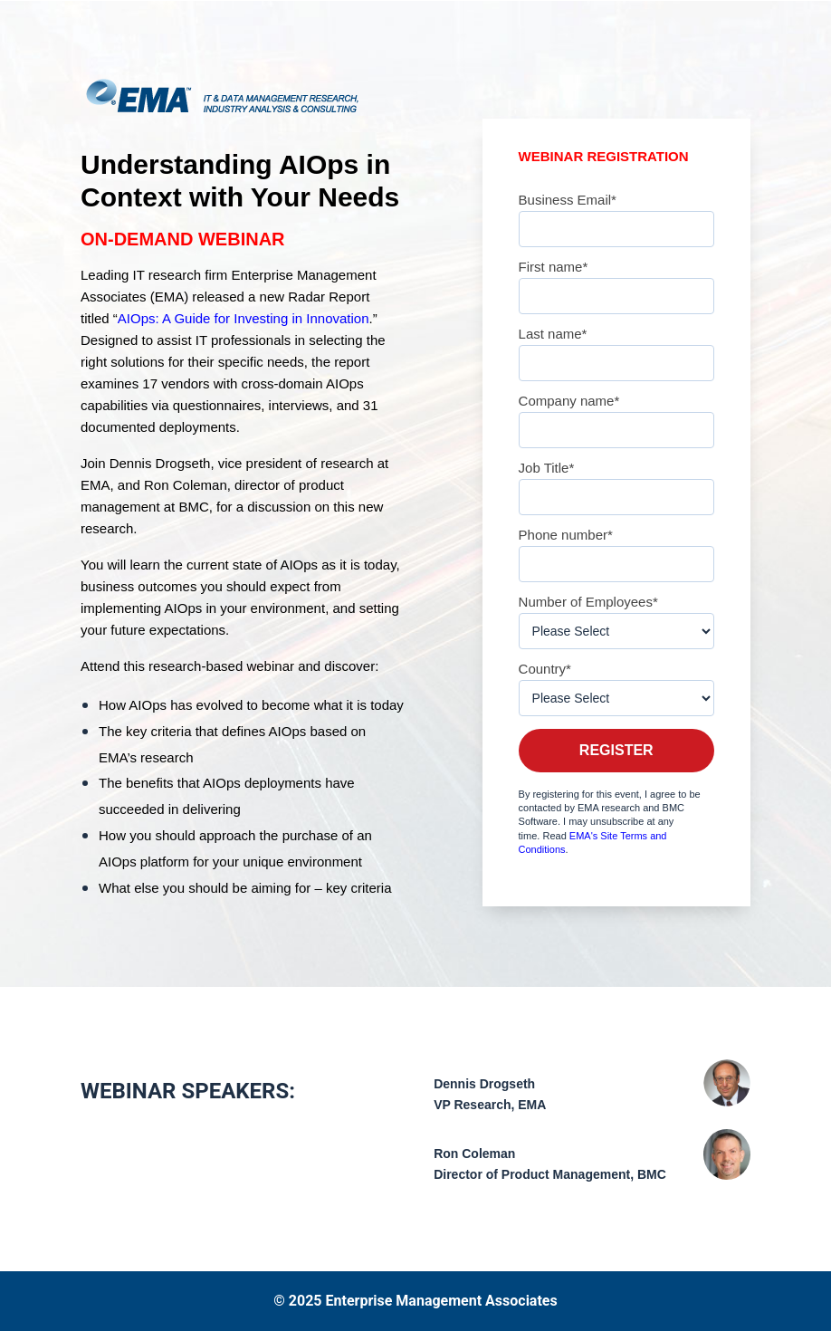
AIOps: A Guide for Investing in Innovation (243, 318)
